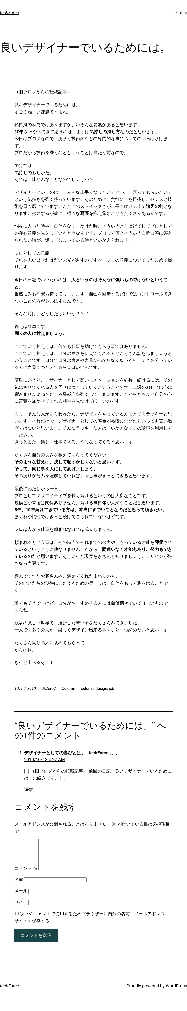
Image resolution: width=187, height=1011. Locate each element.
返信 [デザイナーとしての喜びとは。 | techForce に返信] (28, 789)
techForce (9, 12)
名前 (18, 885)
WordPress (176, 991)
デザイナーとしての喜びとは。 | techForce (66, 752)
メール (21, 896)
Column (68, 688)
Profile (181, 12)
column (87, 688)
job (111, 688)
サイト (21, 908)
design (101, 688)
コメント (25, 874)
